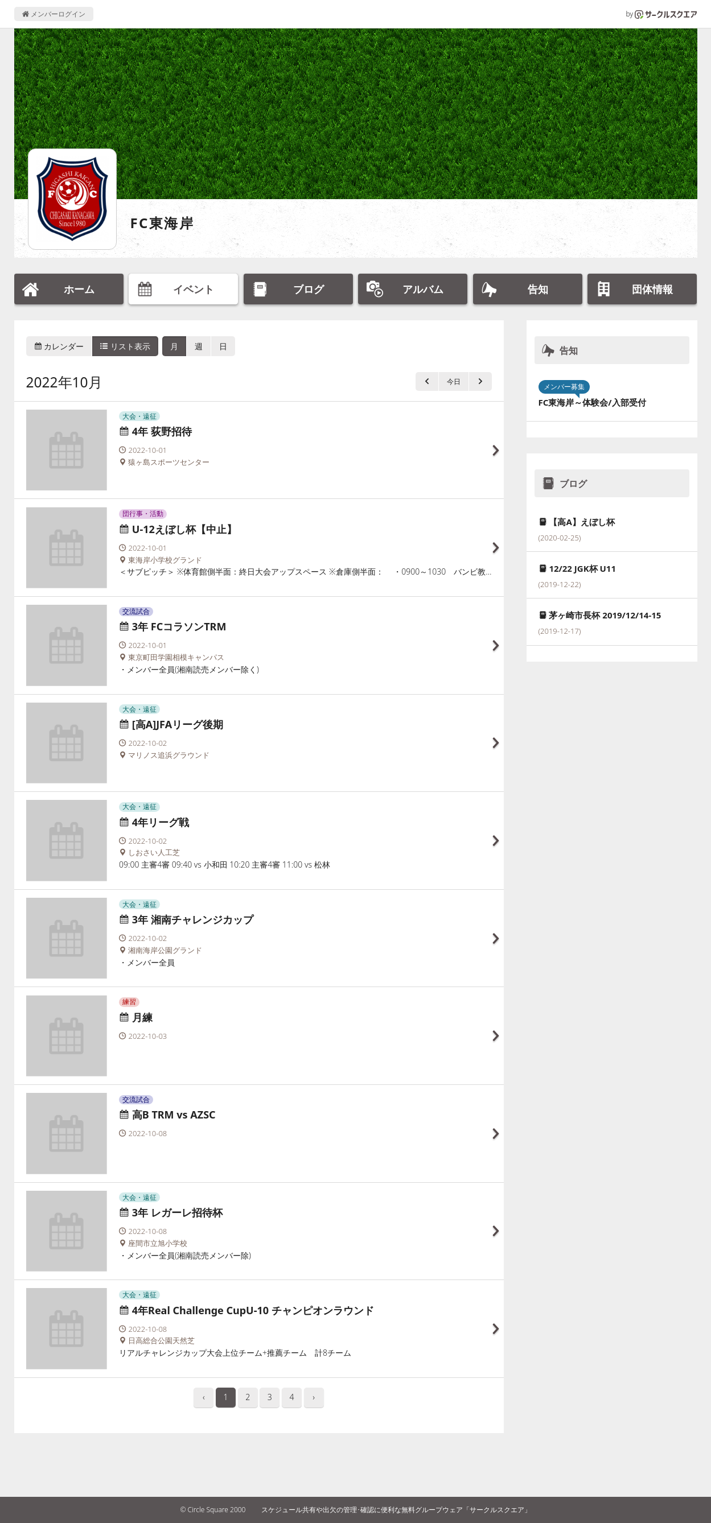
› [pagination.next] (314, 1397)
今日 (454, 381)
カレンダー (59, 346)
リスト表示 (125, 346)
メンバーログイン (53, 14)
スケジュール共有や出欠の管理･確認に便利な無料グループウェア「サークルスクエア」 (396, 1509)
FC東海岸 (162, 222)
